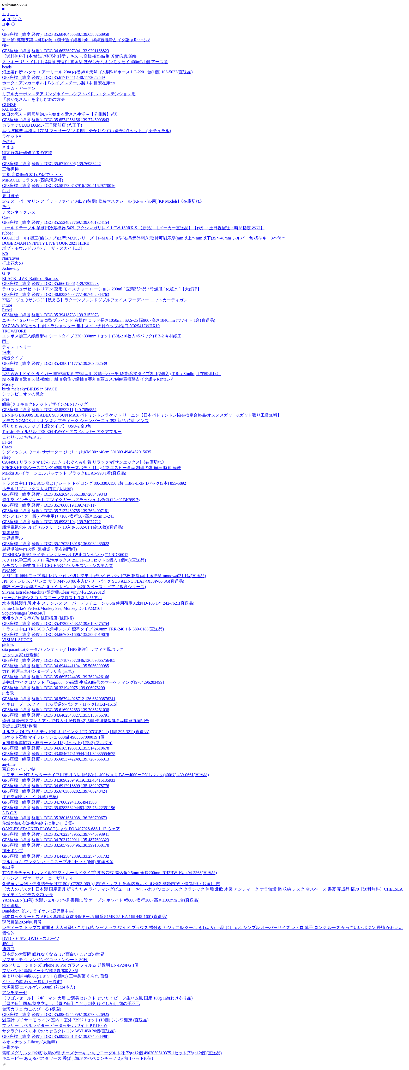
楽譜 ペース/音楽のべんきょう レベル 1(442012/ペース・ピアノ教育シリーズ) (74, 586)
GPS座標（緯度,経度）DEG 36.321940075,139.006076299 (53, 688)
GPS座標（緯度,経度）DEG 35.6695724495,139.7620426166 (55, 677)
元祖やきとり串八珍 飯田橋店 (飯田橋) (38, 618)
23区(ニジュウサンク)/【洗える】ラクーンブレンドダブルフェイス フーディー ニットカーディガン (95, 300)
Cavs (6, 217)
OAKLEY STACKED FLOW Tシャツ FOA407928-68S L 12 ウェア (61, 829)
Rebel (7, 310)
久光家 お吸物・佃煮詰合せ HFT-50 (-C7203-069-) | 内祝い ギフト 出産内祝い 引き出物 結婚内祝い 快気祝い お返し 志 (111, 883)
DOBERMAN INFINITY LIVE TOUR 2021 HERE (45, 243)
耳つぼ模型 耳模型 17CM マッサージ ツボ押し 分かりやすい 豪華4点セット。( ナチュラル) (86, 130)
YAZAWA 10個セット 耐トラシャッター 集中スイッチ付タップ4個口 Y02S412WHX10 (81, 326)
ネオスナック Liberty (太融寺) (29, 1042)
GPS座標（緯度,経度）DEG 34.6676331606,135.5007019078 (55, 634)
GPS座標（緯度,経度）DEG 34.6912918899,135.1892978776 (55, 786)
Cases (7, 447)
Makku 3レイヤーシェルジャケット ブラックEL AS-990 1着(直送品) (64, 473)
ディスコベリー (16, 347)
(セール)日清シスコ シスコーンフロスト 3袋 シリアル (52, 597)
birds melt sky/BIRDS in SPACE (29, 389)
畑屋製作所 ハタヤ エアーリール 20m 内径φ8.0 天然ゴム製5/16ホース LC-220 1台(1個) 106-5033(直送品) (97, 72)
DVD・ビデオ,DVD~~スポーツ (30, 938)
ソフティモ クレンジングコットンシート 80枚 (45, 959)
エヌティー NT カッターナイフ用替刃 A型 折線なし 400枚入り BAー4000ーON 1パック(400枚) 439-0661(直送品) (105, 775)
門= (5, 341)
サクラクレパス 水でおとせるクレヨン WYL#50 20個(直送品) (59, 1031)
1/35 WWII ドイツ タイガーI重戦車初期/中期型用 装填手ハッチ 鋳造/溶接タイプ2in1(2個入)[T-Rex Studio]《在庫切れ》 (111, 373)
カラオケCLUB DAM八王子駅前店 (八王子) (42, 125)
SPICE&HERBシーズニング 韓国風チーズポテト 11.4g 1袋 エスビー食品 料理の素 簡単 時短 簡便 (91, 467)
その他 (8, 141)
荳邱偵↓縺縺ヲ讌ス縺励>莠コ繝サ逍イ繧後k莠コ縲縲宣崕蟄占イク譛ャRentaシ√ (76, 40)
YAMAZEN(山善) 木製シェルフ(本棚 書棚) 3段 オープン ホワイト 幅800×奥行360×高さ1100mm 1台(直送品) (101, 900)
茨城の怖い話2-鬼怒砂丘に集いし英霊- (38, 823)
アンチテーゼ (14, 992)
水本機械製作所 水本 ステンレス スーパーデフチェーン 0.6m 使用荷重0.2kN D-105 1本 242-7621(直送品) (98, 603)
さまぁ (8, 147)
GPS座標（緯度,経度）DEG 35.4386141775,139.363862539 (54, 363)
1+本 (6, 352)
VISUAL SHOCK (17, 640)
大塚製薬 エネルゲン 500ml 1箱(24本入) (38, 987)
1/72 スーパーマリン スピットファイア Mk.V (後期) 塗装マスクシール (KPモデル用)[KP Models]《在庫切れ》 (103, 201)
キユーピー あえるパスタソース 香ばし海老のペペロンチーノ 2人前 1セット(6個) (77, 1058)
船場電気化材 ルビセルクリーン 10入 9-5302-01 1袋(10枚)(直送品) (62, 527)
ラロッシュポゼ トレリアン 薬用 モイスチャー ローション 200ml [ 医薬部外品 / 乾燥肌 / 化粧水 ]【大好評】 (101, 289)
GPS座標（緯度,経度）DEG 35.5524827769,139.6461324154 (55, 222)
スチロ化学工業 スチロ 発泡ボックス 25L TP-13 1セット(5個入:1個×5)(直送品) (74, 560)
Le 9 (6, 478)
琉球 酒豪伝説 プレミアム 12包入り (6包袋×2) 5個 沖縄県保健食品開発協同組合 (75, 720)
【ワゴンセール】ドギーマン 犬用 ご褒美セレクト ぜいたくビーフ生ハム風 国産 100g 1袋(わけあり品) (97, 998)
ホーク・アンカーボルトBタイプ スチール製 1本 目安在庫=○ (58, 83)
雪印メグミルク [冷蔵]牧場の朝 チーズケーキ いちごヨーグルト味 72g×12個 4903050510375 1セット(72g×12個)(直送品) (112, 1053)
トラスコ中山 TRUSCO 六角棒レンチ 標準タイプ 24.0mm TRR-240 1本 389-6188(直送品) (83, 629)
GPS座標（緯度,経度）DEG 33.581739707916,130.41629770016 (58, 185)
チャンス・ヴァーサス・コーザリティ (37, 878)
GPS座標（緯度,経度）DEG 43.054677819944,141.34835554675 (58, 753)
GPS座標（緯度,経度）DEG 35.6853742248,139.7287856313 (55, 759)
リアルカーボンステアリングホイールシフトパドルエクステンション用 (69, 94)
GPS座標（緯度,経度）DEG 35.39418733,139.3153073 (50, 315)
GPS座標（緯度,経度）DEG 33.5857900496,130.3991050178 (55, 845)
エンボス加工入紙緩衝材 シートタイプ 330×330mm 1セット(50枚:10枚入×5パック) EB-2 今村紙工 (92, 336)
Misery (8, 384)
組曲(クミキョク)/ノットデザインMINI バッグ (45, 404)
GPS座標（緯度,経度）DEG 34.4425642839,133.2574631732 (55, 856)
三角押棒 (10, 169)
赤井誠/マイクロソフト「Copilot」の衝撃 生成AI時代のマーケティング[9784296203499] (83, 682)
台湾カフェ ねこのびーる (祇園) (31, 1009)
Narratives (11, 258)
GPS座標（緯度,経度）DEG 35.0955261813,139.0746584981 (55, 1036)
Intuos (7, 305)
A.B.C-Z (9, 813)
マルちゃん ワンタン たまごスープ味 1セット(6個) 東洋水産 (57, 861)
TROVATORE (14, 331)
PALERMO (12, 109)
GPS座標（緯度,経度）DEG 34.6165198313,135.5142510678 (55, 748)
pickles (8, 644)
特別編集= (11, 905)
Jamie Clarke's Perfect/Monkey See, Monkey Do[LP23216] (51, 608)
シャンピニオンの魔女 (23, 394)
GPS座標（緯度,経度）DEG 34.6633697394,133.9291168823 (55, 51)
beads (6, 67)
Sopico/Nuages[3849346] (23, 613)
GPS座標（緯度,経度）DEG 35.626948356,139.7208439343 (54, 494)
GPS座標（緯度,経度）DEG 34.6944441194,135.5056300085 (55, 666)
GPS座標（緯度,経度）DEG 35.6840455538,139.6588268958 (55, 34)
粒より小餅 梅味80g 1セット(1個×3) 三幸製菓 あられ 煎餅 (55, 976)
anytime (9, 764)
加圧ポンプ (12, 851)
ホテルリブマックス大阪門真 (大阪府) (37, 489)
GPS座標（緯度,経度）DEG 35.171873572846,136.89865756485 (58, 660)
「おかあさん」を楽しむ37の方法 (33, 99)
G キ (6, 273)
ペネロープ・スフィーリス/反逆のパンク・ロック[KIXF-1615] (59, 704)
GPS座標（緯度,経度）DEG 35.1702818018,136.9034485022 (55, 543)
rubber (7, 233)
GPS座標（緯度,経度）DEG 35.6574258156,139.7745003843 (55, 120)
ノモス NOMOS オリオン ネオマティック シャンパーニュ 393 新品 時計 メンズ (75, 420)
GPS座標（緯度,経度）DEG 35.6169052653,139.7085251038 (55, 710)
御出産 (8, 867)
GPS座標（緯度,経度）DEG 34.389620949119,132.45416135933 (58, 780)
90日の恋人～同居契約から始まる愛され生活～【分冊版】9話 (59, 114)
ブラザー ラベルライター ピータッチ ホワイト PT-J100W (54, 1025)
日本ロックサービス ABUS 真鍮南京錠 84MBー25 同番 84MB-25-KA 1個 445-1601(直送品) (84, 916)
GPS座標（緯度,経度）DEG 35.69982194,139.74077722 (51, 521)
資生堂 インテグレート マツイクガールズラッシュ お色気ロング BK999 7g (71, 500)
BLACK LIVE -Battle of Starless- (30, 278)
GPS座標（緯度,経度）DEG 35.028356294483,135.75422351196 (58, 807)
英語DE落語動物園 (19, 726)
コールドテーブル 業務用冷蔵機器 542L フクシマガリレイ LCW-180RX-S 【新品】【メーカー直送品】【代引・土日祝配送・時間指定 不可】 (133, 228)
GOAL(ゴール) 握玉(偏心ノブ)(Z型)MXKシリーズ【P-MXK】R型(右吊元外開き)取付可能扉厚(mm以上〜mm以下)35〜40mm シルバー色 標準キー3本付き (143, 238)
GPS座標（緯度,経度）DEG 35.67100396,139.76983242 (51, 163)
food (6, 191)
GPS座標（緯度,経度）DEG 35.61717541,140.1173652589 (53, 77)
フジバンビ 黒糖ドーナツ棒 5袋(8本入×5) (40, 970)
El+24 (7, 442)
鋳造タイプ (12, 358)
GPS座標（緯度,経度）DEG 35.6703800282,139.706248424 (54, 791)
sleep (6, 457)
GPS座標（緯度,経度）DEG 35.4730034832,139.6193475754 (55, 623)
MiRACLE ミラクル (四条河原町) (32, 180)
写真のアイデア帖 (18, 769)
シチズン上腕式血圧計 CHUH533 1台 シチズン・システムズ (57, 565)
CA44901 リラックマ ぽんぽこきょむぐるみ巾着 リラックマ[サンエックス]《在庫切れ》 (84, 462)
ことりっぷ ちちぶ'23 (21, 437)
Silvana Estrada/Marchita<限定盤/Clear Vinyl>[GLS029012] (53, 592)
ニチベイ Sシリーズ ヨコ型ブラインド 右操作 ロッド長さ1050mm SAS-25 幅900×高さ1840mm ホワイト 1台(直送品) (108, 320)
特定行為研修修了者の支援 (27, 152)
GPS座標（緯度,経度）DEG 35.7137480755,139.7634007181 (55, 510)
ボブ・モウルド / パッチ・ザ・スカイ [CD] (42, 248)
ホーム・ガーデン (18, 88)
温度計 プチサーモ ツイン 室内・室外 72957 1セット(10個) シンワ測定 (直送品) (75, 1020)
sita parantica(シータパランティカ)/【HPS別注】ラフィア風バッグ (62, 649)
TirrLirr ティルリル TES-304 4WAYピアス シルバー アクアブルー (62, 431)
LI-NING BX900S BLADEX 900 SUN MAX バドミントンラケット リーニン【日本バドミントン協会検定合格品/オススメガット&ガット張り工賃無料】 (141, 415)
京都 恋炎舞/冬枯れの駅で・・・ (32, 174)
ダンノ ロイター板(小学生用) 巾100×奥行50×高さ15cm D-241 (58, 516)
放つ (6, 206)
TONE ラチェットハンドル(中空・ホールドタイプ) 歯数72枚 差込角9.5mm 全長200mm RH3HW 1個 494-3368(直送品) (109, 872)
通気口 (8, 948)
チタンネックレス (18, 212)
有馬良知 (10, 532)
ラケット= (11, 136)
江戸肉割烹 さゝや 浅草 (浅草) (30, 796)
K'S (5, 253)
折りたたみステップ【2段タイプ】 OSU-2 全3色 (46, 426)
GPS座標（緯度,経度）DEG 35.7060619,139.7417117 (49, 505)
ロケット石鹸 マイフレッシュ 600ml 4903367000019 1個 (53, 737)
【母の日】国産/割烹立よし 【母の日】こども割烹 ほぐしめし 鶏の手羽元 (71, 1003)
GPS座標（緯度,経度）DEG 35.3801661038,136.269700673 (54, 818)
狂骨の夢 (10, 1047)
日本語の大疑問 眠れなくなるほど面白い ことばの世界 (53, 954)
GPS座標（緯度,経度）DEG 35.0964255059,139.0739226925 (55, 1014)
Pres (5, 399)
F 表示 (8, 693)
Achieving (11, 268)
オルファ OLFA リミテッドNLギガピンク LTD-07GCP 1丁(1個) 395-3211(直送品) (75, 731)
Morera (8, 368)
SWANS (9, 571)
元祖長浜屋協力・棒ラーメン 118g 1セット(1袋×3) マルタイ (57, 742)
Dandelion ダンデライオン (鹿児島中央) (38, 911)
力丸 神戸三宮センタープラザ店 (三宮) (38, 671)
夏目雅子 (10, 196)
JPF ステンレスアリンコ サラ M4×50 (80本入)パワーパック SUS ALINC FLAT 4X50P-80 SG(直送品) (93, 581)
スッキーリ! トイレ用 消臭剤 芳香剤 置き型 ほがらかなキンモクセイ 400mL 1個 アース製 (85, 62)
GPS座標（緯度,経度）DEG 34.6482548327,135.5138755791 (55, 715)
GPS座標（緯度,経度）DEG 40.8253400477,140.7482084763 (55, 294)
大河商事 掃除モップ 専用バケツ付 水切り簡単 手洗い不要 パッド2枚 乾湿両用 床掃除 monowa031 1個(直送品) (104, 576)
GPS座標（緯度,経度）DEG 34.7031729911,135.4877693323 (55, 840)
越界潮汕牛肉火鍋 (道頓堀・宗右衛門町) (39, 549)
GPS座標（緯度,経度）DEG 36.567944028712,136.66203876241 (58, 699)
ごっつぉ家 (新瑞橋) (20, 655)
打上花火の (12, 263)
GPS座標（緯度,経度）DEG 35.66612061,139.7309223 (50, 283)
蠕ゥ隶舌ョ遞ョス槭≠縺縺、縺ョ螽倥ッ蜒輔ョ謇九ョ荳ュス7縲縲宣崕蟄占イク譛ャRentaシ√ (87, 379)
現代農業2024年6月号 (22, 922)
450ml (7, 944)
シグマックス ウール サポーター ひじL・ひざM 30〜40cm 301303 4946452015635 (76, 452)
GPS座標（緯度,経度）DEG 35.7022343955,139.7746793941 (55, 834)
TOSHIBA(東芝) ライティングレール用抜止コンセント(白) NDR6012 (65, 554)
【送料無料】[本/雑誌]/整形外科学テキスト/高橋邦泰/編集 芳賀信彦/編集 (69, 56)
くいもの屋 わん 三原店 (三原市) (32, 981)
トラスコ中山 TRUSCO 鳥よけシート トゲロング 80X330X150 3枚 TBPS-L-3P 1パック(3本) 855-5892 (94, 483)
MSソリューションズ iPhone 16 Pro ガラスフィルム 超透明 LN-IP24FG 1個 (70, 965)
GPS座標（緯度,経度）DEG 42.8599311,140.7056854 (49, 409)
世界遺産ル (12, 538)
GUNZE (9, 104)
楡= (5, 45)
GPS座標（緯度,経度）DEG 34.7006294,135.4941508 (49, 802)
